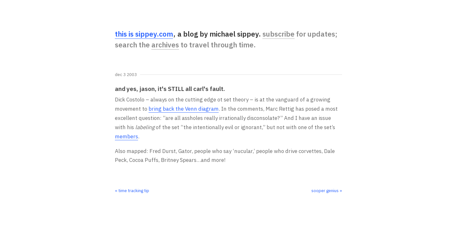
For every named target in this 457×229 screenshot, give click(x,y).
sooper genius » (326, 190)
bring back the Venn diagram (184, 108)
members (126, 136)
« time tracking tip (132, 190)
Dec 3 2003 (126, 75)
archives (165, 44)
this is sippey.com (144, 33)
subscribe (278, 33)
